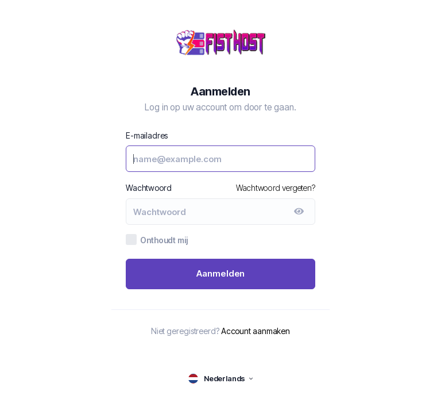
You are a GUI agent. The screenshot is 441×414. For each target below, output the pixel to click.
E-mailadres (147, 135)
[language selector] (220, 379)
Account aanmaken (255, 331)
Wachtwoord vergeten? (275, 188)
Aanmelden (220, 273)
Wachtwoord (149, 188)
